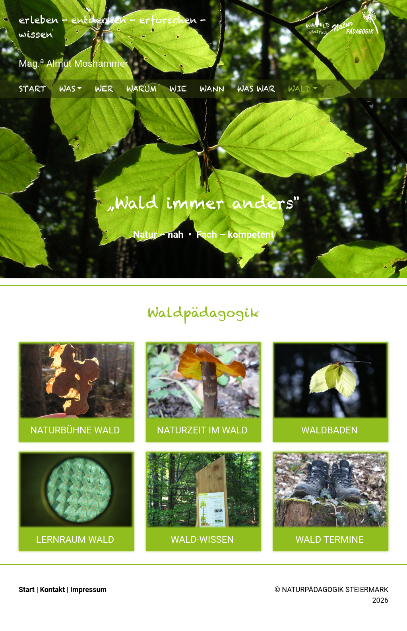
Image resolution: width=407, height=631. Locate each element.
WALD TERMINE (330, 539)
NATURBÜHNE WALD (76, 430)
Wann (212, 88)
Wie (178, 88)
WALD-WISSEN (203, 539)
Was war (256, 88)
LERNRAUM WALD (76, 539)
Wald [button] (299, 88)
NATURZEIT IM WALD (203, 430)
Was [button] (67, 88)
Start (32, 88)
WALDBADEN (330, 430)
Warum (141, 88)
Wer (104, 88)
